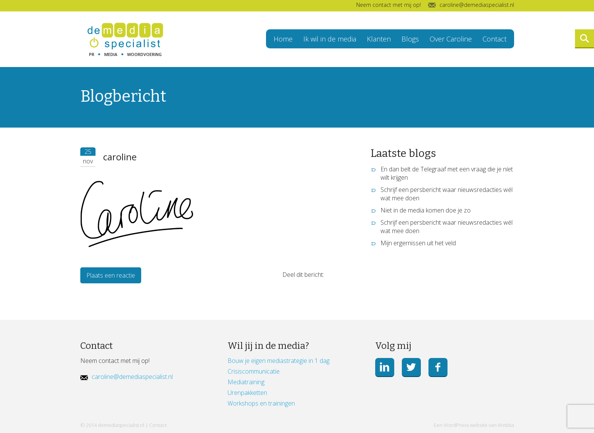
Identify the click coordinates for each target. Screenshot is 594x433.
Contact (494, 39)
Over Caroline (451, 39)
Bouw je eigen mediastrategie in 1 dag (279, 360)
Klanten (379, 39)
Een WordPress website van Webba (474, 425)
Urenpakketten (247, 392)
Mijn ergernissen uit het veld (418, 243)
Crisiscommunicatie (254, 371)
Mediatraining (246, 382)
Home (283, 39)
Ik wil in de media (329, 39)
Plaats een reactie (110, 275)
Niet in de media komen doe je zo (426, 210)
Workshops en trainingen (261, 403)
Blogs (410, 39)
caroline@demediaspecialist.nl (132, 376)
